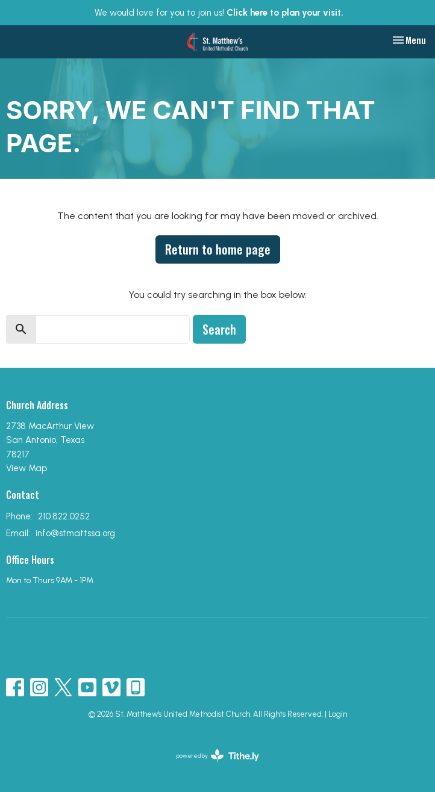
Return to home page (218, 249)
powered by (218, 755)
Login (337, 714)
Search (219, 329)
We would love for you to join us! (219, 12)
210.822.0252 (64, 516)
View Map (26, 468)
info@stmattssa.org (75, 533)
